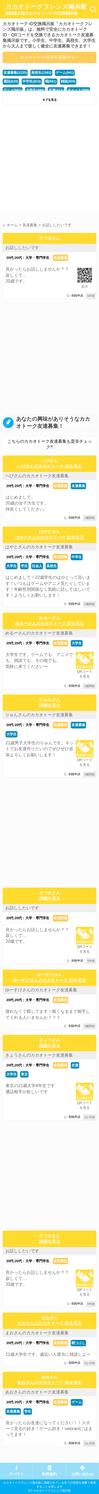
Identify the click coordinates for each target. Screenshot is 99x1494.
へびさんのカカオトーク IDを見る (49, 466)
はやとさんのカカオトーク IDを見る (49, 537)
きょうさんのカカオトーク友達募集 (39, 1055)
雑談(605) (68, 81)
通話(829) (10, 81)
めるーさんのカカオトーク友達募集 (39, 633)
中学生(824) (31, 81)
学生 (24, 566)
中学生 (77, 557)
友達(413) (56, 90)
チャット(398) (78, 90)
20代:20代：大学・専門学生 (27, 258)
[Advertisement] (49, 160)
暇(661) (50, 81)
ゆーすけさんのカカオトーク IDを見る (49, 980)
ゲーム (77, 1402)
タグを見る (49, 99)
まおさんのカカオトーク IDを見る (49, 1323)
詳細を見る (49, 705)
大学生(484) (35, 90)
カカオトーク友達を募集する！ (49, 57)
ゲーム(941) (65, 73)
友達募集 (60, 258)
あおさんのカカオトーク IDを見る (49, 1382)
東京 (24, 1074)
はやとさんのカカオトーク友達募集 (39, 547)
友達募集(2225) (15, 73)
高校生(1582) (41, 73)
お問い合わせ (82, 1474)
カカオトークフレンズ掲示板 (46, 9)
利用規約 (49, 1474)
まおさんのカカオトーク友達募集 (37, 1333)
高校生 (51, 566)
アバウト (16, 1474)
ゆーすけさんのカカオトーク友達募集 (41, 990)
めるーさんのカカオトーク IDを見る (49, 623)
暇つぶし (78, 1343)
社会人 (37, 566)
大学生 (11, 566)
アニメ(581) (12, 90)
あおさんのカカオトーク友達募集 (37, 1392)
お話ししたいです (22, 247)
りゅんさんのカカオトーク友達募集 (39, 715)
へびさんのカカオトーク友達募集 (37, 476)
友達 (75, 1065)
